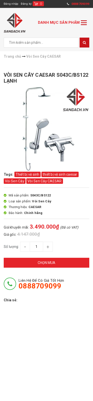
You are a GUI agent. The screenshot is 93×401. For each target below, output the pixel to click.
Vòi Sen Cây (14, 181)
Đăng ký (26, 3)
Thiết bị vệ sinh (27, 174)
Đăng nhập (11, 3)
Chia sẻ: (10, 300)
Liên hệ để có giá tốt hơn (41, 284)
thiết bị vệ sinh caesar (60, 174)
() (41, 3)
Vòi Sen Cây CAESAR (45, 181)
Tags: (9, 174)
